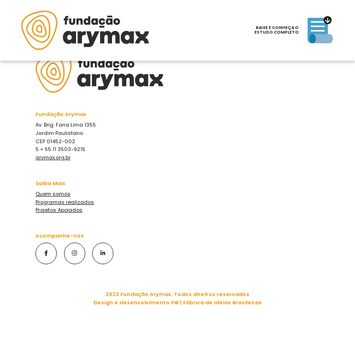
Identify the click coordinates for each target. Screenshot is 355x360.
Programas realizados (65, 202)
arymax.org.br (53, 157)
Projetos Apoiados (59, 210)
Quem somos (53, 193)
